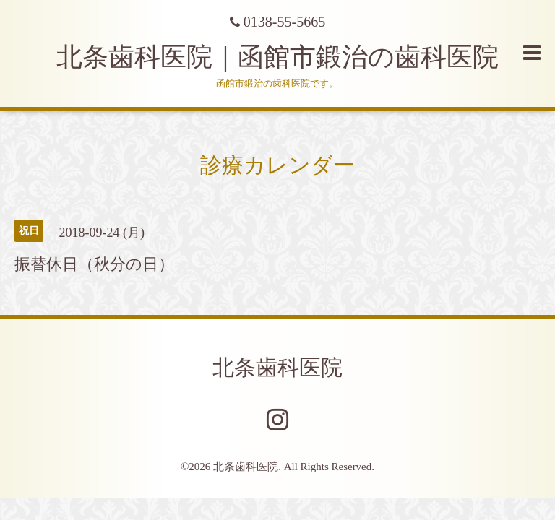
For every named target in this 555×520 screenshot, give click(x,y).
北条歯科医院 (277, 367)
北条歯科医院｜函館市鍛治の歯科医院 (290, 57)
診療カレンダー (277, 165)
